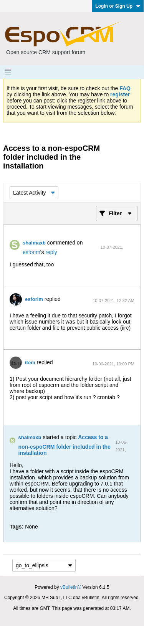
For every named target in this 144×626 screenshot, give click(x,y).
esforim (31, 252)
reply (51, 252)
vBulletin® (70, 587)
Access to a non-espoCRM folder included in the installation (64, 445)
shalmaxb (34, 243)
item (30, 362)
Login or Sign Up (117, 6)
